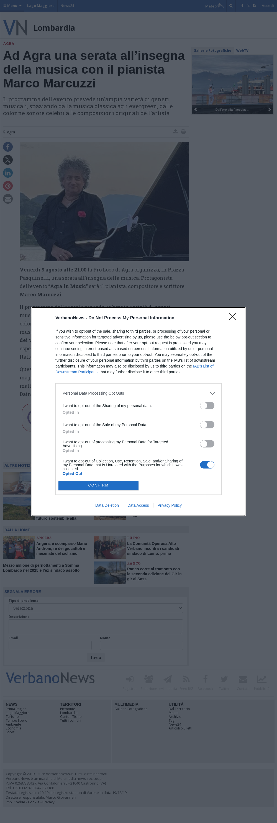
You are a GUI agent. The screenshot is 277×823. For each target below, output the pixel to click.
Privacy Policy (170, 505)
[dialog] (138, 411)
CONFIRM (98, 485)
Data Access (138, 505)
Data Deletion (107, 505)
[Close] (234, 318)
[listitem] (138, 393)
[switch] (207, 405)
